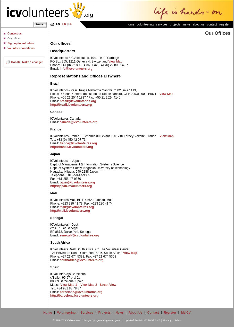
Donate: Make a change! (27, 62)
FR (64, 23)
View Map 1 (68, 285)
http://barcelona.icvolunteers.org (74, 295)
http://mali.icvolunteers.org (70, 211)
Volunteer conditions (21, 48)
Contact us (14, 33)
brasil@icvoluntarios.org (78, 101)
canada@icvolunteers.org (78, 122)
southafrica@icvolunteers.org (82, 260)
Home (130, 24)
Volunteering (145, 24)
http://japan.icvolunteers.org (71, 186)
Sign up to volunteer (20, 43)
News (186, 24)
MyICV (186, 312)
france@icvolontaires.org (78, 143)
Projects (175, 24)
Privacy (167, 320)
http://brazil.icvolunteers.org (71, 105)
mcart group (114, 320)
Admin (178, 320)
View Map (115, 61)
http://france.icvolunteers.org (71, 147)
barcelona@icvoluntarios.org (81, 292)
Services (161, 24)
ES (70, 23)
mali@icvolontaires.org (77, 207)
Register (224, 24)
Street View (108, 285)
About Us (199, 24)
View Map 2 (88, 285)
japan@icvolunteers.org (77, 182)
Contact (212, 24)
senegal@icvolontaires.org (79, 235)
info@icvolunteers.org (76, 68)
